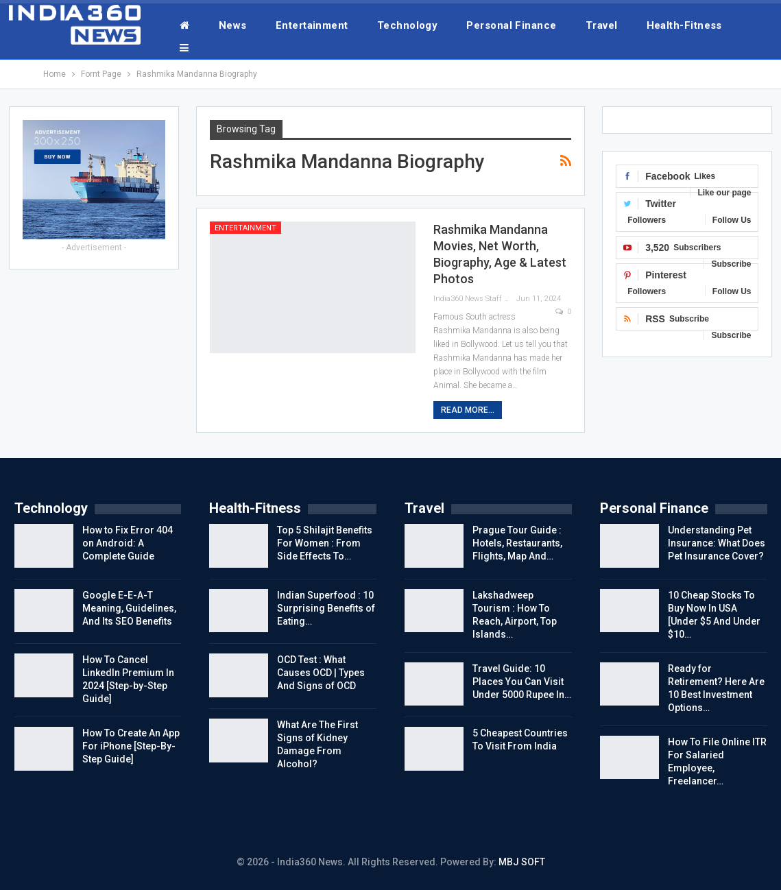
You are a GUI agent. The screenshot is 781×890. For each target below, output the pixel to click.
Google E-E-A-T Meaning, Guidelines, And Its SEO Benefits (129, 608)
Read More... (467, 410)
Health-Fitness (684, 25)
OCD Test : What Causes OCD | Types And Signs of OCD (321, 672)
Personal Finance (511, 25)
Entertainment (312, 25)
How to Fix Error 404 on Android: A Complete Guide (127, 543)
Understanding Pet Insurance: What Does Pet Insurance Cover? (716, 543)
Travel (602, 25)
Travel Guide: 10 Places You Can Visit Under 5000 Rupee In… (521, 681)
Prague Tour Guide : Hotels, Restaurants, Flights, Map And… (517, 543)
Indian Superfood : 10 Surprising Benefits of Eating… (326, 608)
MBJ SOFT (521, 861)
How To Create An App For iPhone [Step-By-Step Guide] (131, 746)
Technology (407, 25)
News (233, 25)
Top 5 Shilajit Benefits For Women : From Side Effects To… (324, 543)
